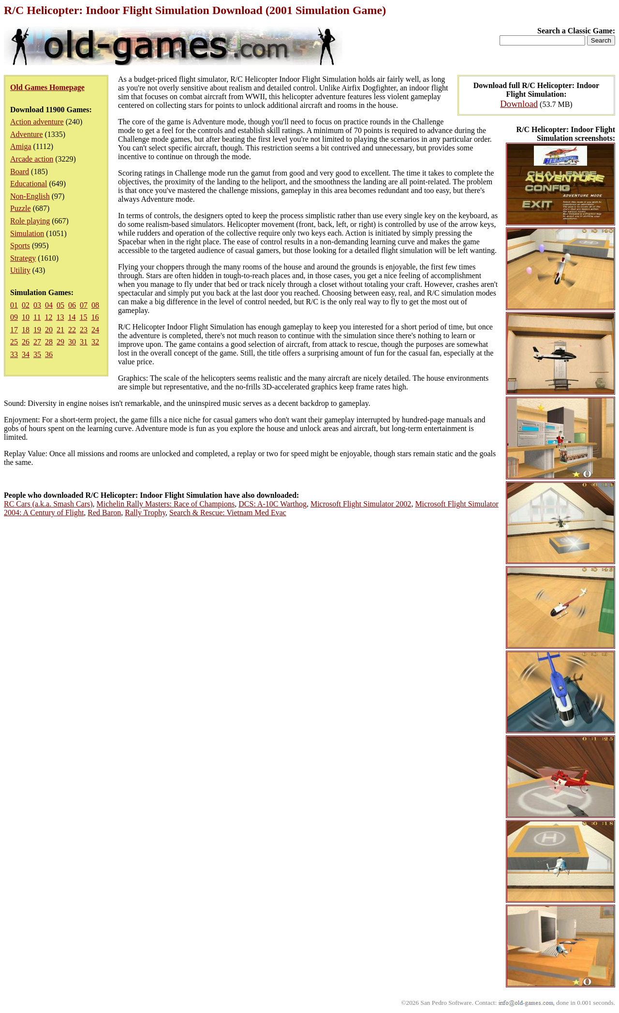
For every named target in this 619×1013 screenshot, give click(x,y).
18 (25, 330)
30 (72, 342)
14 (71, 317)
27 (37, 342)
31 (84, 342)
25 (14, 342)
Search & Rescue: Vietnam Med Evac (227, 512)
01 (14, 305)
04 (49, 305)
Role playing (30, 221)
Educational (28, 183)
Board (19, 171)
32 (95, 342)
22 (72, 330)
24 (95, 330)
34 (25, 354)
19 (37, 330)
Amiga (20, 146)
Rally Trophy (145, 512)
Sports (20, 245)
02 (25, 305)
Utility (20, 270)
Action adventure (37, 122)
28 (49, 342)
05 (60, 305)
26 (25, 342)
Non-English (30, 196)
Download (519, 104)
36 (49, 354)
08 (95, 305)
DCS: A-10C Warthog (272, 504)
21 (60, 330)
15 (83, 317)
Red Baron (104, 512)
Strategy (23, 258)
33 (14, 354)
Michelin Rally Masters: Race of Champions (166, 504)
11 (37, 317)
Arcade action (31, 159)
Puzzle (20, 208)
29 (60, 342)
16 (95, 317)
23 (84, 330)
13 (60, 317)
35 (37, 354)
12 (48, 317)
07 (84, 305)
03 (37, 305)
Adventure (26, 134)
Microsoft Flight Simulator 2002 (360, 504)
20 (49, 330)
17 (14, 330)
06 (72, 305)
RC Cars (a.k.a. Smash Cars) (48, 504)
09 (14, 317)
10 (25, 317)
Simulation (27, 233)
